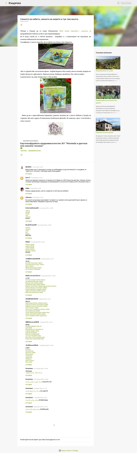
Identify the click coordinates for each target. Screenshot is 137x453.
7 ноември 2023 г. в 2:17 (47, 258)
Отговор (29, 174)
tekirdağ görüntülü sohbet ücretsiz (36, 303)
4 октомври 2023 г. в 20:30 (44, 225)
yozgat (28, 212)
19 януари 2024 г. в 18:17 (46, 322)
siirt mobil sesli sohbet (33, 311)
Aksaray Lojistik (31, 250)
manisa (28, 227)
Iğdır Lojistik (29, 266)
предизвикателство (34, 150)
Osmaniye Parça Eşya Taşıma (35, 264)
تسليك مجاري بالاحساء (32, 400)
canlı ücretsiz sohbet (32, 308)
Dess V (28, 177)
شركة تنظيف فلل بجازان (33, 409)
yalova (28, 210)
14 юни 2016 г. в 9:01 (37, 167)
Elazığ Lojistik (30, 249)
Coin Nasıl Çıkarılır (31, 332)
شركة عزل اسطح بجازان (33, 391)
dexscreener (29, 354)
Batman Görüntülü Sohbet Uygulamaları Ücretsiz (41, 286)
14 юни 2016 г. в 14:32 (36, 177)
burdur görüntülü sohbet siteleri (36, 314)
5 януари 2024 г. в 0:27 (44, 299)
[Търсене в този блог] (122, 3)
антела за (86, 31)
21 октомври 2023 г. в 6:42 (37, 242)
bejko (27, 188)
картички (23, 150)
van (27, 215)
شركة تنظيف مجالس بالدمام (34, 382)
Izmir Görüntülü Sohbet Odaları (35, 280)
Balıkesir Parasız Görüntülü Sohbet (36, 306)
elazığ (27, 214)
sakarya (28, 217)
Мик (61, 31)
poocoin (28, 349)
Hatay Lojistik (30, 246)
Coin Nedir (29, 328)
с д (81, 31)
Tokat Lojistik (30, 247)
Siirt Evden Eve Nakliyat (33, 269)
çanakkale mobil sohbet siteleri (35, 284)
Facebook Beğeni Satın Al (33, 326)
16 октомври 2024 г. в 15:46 (41, 379)
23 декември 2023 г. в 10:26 (48, 275)
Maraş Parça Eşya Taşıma (34, 267)
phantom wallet (30, 352)
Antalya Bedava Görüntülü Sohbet (36, 287)
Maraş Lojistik (30, 244)
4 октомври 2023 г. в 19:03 (46, 208)
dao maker (29, 362)
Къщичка (15, 3)
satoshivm (29, 355)
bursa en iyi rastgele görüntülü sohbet (37, 309)
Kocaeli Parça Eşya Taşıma (34, 263)
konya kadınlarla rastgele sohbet (36, 289)
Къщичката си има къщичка (104, 132)
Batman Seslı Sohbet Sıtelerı (34, 283)
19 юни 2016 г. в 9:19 (37, 197)
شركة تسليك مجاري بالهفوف (34, 372)
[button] (21, 25)
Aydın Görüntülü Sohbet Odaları (36, 291)
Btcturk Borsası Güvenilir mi (34, 329)
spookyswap (29, 351)
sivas (27, 230)
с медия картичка (71, 31)
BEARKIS (28, 167)
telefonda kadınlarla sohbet (34, 292)
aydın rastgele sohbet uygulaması (36, 315)
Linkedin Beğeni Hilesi (32, 331)
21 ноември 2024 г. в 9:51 (40, 397)
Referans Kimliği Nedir (32, 334)
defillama (28, 359)
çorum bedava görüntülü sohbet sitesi (38, 312)
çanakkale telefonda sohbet (34, 281)
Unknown (29, 197)
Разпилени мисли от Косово (104, 71)
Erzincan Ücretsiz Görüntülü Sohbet (37, 304)
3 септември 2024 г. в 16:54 (41, 368)
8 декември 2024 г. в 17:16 (40, 406)
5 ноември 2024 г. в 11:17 (40, 388)
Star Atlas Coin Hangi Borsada (35, 337)
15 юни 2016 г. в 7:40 (35, 188)
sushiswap (29, 357)
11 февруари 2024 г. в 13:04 (46, 345)
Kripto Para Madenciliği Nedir (35, 339)
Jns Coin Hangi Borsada (33, 335)
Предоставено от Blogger (68, 450)
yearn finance (30, 360)
